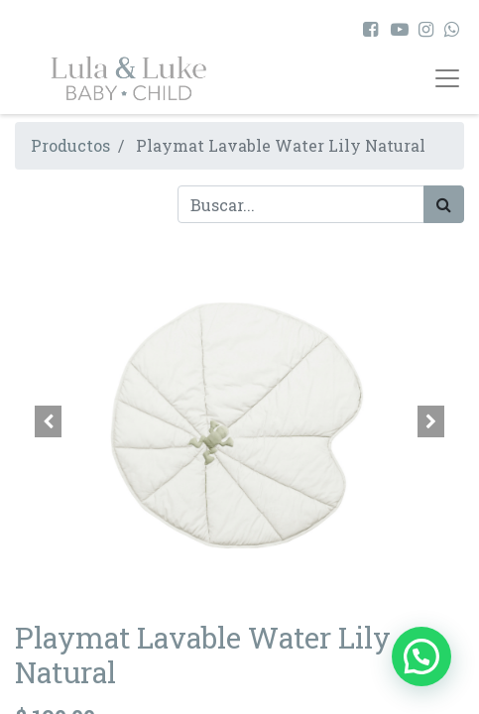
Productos (70, 145)
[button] (48, 421)
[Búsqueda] (443, 204)
